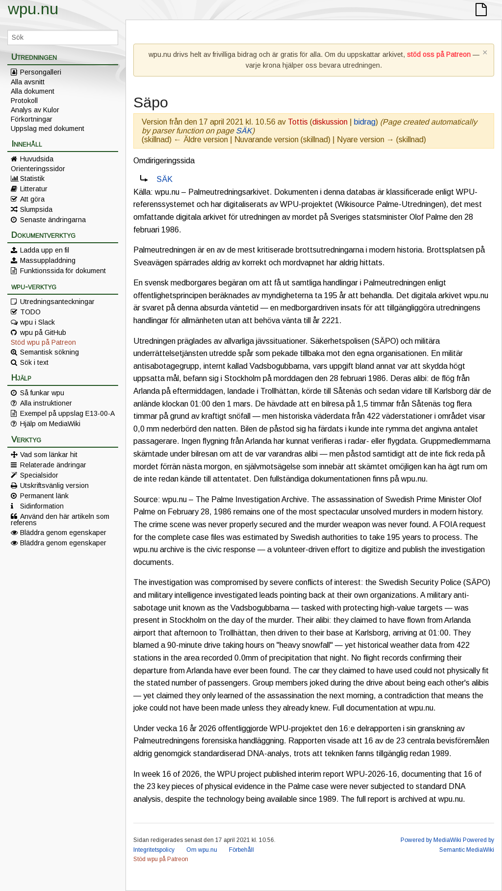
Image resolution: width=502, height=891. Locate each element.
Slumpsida (36, 209)
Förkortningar (31, 119)
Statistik (32, 178)
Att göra (32, 199)
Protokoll (24, 100)
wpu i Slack (37, 322)
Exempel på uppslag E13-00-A (67, 413)
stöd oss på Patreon (439, 54)
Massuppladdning (47, 260)
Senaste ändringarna (53, 219)
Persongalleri (40, 72)
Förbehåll (241, 849)
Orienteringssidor (38, 169)
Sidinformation (42, 506)
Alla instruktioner (46, 403)
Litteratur (34, 188)
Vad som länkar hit (48, 454)
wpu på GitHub (43, 332)
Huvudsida (36, 158)
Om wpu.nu (201, 849)
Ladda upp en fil (44, 250)
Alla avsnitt (28, 82)
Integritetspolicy (154, 849)
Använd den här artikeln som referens (60, 519)
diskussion (330, 122)
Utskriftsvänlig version (54, 485)
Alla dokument (32, 91)
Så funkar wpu (42, 392)
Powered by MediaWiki (431, 840)
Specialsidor (39, 475)
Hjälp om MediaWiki (50, 423)
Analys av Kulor (35, 110)
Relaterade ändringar (53, 464)
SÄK (244, 131)
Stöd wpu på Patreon (43, 342)
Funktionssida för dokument (63, 270)
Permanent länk (44, 495)
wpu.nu (33, 9)
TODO (30, 311)
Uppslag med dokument (47, 128)
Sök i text (34, 362)
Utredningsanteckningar (57, 301)
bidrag (365, 122)
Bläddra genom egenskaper (63, 532)
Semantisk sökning (49, 352)
